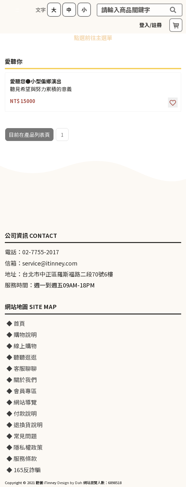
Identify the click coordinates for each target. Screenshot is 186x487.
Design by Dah (69, 482)
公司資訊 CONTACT (31, 235)
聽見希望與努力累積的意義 (41, 89)
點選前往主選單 (93, 37)
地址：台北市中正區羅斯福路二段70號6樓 (59, 274)
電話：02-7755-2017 (32, 252)
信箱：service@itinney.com (41, 263)
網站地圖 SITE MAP (30, 306)
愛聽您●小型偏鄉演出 (36, 81)
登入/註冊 (150, 25)
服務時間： (50, 285)
